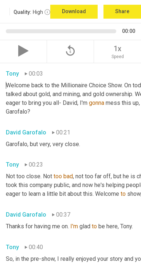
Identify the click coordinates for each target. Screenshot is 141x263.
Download (74, 11)
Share (122, 11)
